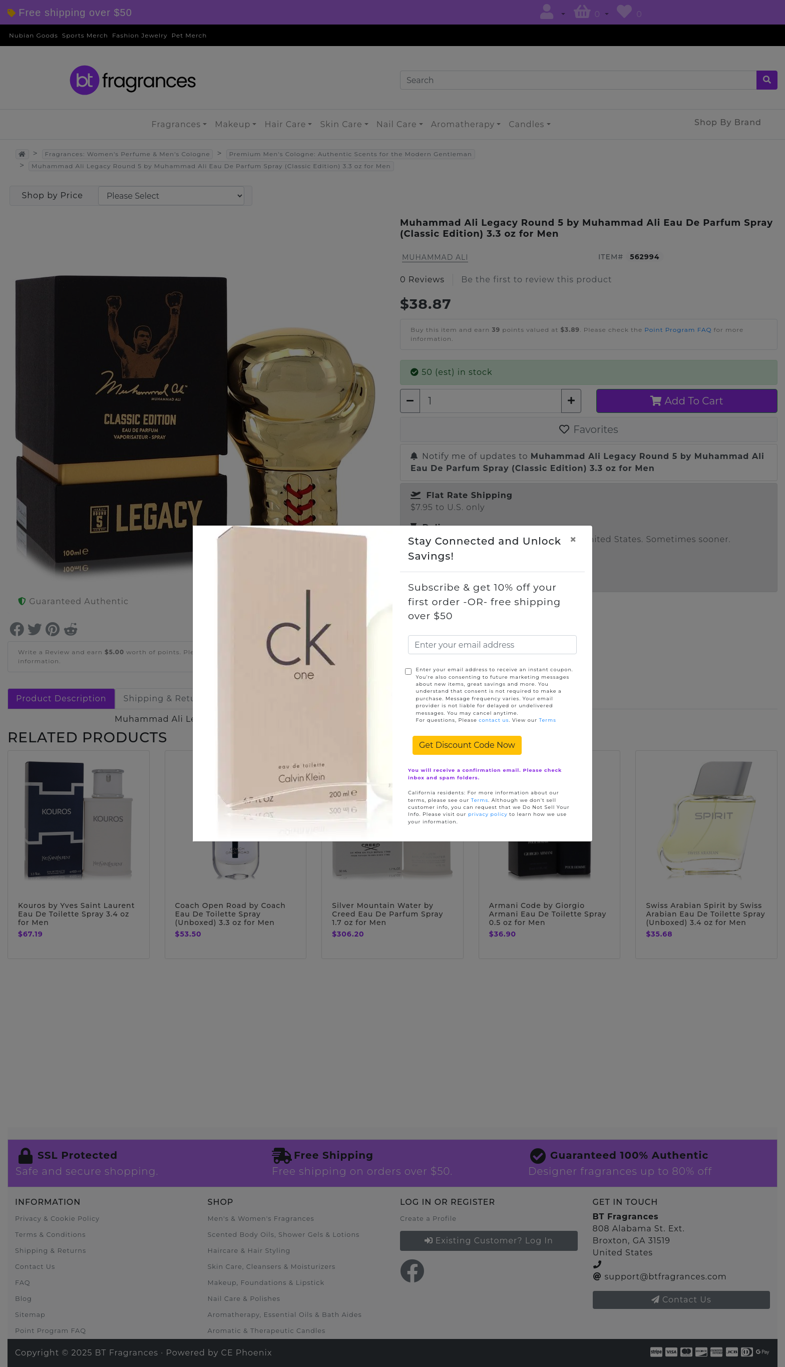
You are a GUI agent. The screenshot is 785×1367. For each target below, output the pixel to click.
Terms (547, 720)
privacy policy (488, 814)
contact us (494, 720)
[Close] (573, 540)
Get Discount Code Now (467, 745)
